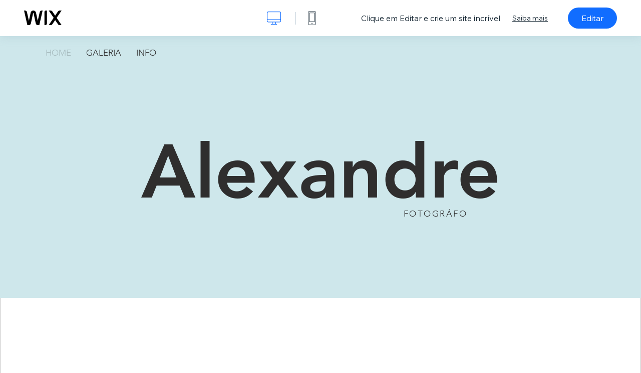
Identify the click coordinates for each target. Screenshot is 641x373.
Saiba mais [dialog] (530, 18)
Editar (592, 18)
